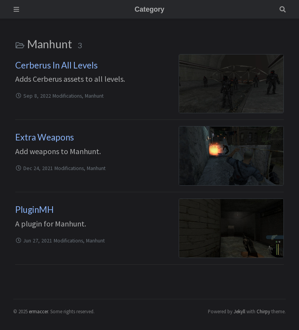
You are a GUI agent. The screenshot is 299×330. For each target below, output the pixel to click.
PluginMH (34, 209)
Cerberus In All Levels (56, 65)
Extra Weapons (44, 137)
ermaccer (38, 311)
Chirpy (263, 311)
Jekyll (239, 311)
